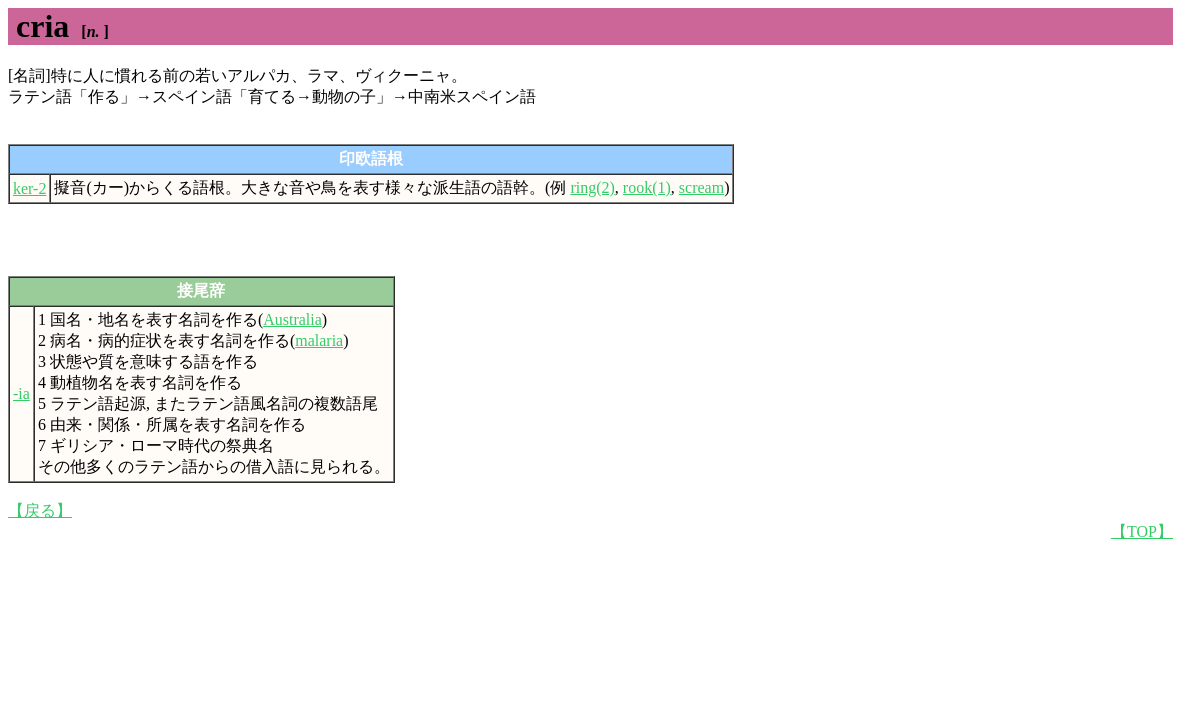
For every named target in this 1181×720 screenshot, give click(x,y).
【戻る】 (40, 510)
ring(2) (592, 187)
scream (701, 187)
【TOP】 (1142, 531)
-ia (21, 393)
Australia (292, 319)
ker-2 (29, 188)
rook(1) (647, 187)
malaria (319, 340)
